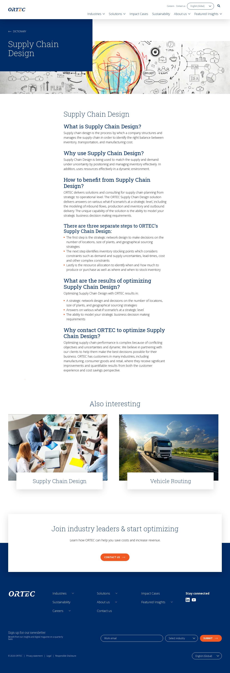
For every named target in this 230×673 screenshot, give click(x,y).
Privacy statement (34, 656)
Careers (170, 6)
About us (103, 602)
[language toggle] (200, 6)
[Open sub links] (73, 593)
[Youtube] (194, 599)
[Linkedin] (188, 600)
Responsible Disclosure (65, 656)
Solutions (103, 593)
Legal (49, 656)
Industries (60, 593)
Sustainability (61, 602)
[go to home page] (16, 9)
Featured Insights (153, 602)
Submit (210, 638)
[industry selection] (181, 638)
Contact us (180, 6)
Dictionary (17, 31)
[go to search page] (219, 6)
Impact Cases (150, 593)
